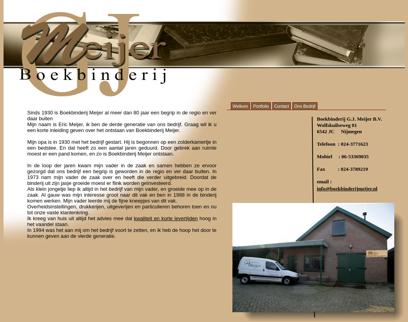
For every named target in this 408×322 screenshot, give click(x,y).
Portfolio (261, 106)
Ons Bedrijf (305, 106)
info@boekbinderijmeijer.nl (347, 189)
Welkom (240, 106)
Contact (281, 106)
